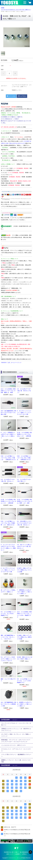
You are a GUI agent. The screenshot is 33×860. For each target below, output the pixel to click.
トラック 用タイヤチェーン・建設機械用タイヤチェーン (16, 755)
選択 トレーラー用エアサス (8, 679)
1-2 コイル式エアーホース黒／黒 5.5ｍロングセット (24, 390)
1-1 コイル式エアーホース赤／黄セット (24, 480)
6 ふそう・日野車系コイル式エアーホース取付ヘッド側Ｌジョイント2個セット (8, 435)
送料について (9, 854)
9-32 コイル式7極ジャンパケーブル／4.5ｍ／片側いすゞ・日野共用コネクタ (8, 457)
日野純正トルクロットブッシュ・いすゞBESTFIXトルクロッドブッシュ (16, 729)
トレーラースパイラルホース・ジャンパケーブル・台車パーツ (16, 9)
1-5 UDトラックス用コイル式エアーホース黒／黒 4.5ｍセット (24, 546)
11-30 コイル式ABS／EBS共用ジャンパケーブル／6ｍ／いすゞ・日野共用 (8, 501)
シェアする (22, 96)
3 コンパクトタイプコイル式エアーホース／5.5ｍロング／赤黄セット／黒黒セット (8, 547)
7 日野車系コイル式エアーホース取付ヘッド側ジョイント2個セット (24, 591)
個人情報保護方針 (24, 852)
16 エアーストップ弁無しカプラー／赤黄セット (8, 591)
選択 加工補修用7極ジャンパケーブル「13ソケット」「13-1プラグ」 (8, 637)
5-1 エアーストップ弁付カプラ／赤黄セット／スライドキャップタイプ (8, 658)
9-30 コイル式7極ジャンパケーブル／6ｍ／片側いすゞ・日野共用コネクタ (24, 457)
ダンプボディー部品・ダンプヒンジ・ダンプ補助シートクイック (16, 735)
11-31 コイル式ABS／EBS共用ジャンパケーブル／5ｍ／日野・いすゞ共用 (24, 501)
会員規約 (17, 854)
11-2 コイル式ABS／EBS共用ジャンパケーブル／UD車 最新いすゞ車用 (8, 390)
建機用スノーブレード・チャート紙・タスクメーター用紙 (16, 761)
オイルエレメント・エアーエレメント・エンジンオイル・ (16, 749)
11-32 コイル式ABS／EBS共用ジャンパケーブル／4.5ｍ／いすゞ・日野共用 (24, 434)
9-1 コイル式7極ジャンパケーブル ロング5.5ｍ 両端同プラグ (8, 613)
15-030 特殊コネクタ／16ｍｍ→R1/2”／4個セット (24, 658)
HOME (2, 7)
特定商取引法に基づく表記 (11, 852)
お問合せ (24, 854)
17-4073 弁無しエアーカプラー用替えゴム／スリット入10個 (24, 569)
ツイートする (11, 96)
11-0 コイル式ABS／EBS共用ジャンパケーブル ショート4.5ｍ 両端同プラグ (24, 614)
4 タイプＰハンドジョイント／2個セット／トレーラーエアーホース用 (8, 569)
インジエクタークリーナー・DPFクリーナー (13, 745)
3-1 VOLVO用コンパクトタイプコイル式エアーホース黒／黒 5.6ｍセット (24, 523)
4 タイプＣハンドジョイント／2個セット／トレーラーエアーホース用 (24, 412)
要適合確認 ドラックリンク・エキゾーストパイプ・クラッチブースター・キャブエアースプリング (16, 740)
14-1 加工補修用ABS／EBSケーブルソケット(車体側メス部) (8, 704)
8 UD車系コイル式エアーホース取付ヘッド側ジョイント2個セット (24, 704)
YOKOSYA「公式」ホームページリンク (11, 362)
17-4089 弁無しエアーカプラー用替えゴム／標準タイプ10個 (24, 637)
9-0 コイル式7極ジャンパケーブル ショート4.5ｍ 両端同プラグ (24, 680)
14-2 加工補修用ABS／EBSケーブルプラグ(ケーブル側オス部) (8, 412)
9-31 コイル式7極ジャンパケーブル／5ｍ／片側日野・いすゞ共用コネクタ (8, 523)
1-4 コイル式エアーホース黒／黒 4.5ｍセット (8, 480)
